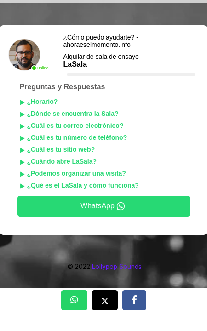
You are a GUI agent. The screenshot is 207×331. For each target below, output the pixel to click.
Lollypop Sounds (117, 266)
